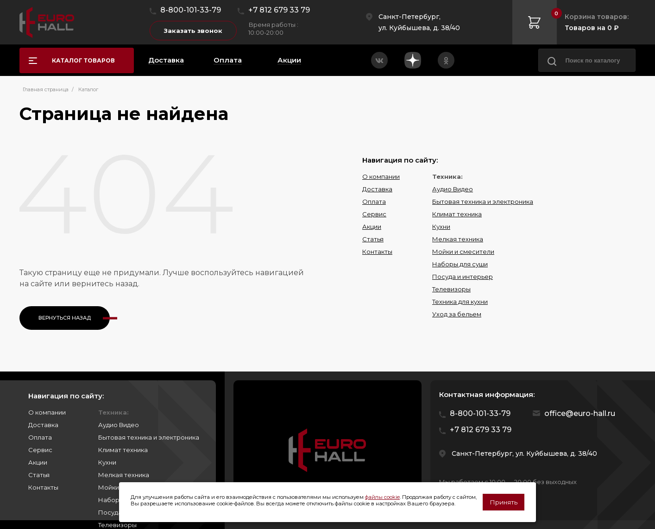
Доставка (377, 189)
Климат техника (457, 214)
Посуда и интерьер (462, 276)
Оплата (374, 201)
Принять (503, 502)
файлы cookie (382, 497)
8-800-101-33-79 (190, 10)
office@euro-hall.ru (579, 413)
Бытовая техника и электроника (482, 201)
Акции (371, 226)
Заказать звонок (193, 30)
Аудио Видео (452, 189)
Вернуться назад (64, 318)
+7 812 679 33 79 (279, 10)
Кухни (441, 226)
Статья (373, 239)
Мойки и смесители (463, 251)
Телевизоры (451, 289)
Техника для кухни (460, 301)
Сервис (374, 214)
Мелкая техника (457, 239)
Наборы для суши (460, 264)
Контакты (377, 251)
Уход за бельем (456, 314)
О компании (381, 176)
